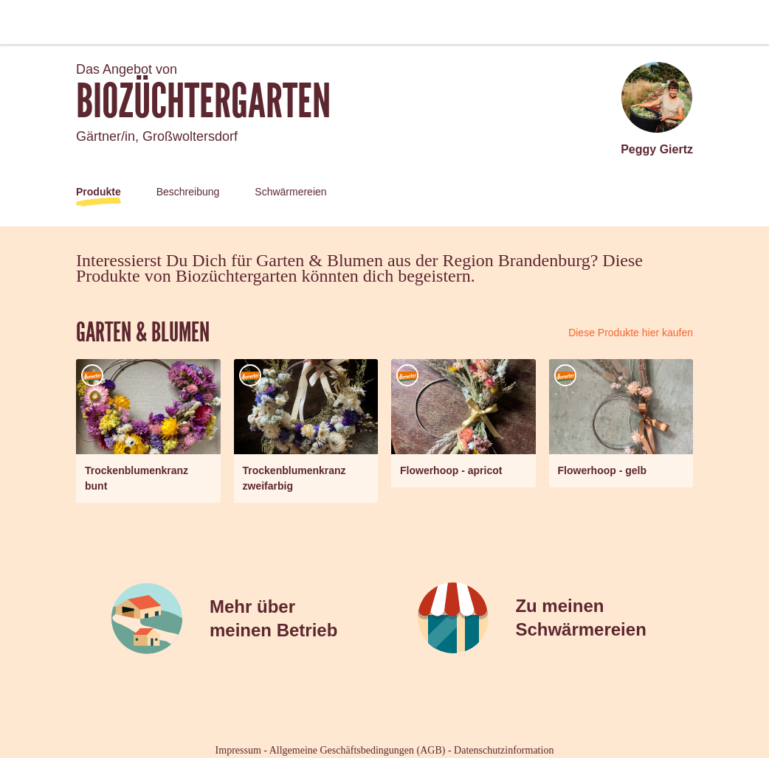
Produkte (98, 192)
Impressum (238, 750)
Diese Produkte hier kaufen (630, 332)
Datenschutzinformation (504, 750)
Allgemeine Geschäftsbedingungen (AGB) (357, 750)
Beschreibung (188, 192)
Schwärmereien (290, 192)
